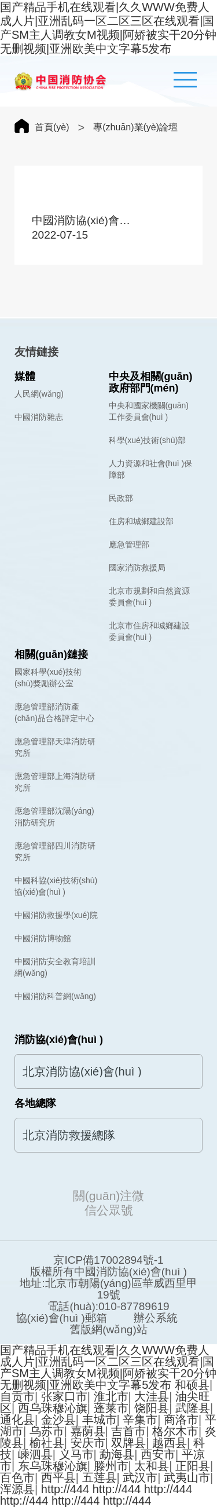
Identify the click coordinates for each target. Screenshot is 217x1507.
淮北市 (111, 1396)
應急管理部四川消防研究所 (54, 851)
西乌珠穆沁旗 (52, 1408)
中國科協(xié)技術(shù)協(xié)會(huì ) (55, 886)
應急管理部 (129, 544)
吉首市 (128, 1431)
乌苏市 (47, 1431)
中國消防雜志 (38, 417)
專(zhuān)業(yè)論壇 (135, 127)
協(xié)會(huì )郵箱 (61, 1318)
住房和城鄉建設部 (141, 521)
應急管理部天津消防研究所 (54, 747)
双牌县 (128, 1442)
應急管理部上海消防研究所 (54, 781)
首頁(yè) (52, 127)
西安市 (158, 1454)
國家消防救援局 (137, 567)
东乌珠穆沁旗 (52, 1466)
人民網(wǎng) (39, 393)
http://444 (65, 1489)
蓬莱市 (111, 1408)
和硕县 (192, 1384)
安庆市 (88, 1442)
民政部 (121, 498)
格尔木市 (175, 1431)
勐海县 (117, 1454)
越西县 (169, 1442)
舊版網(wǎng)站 (108, 1330)
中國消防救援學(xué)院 (56, 915)
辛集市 (140, 1419)
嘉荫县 (88, 1431)
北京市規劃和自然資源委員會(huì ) (149, 596)
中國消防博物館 (42, 938)
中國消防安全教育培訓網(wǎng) (54, 967)
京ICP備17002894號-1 (108, 1260)
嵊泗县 (35, 1454)
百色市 (17, 1477)
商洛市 (181, 1419)
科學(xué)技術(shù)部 (147, 440)
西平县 (58, 1477)
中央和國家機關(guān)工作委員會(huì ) (149, 411)
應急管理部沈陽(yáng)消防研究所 (54, 816)
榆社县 (47, 1442)
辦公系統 (156, 1318)
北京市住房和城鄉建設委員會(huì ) (149, 631)
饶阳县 (151, 1408)
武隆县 (192, 1408)
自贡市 (17, 1396)
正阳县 (192, 1466)
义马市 (76, 1454)
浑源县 (17, 1489)
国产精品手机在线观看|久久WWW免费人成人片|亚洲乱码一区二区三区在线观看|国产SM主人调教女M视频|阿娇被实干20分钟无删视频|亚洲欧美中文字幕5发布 (108, 1367)
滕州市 (111, 1466)
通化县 (17, 1419)
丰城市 (99, 1419)
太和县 (151, 1466)
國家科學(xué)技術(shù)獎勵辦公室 (48, 677)
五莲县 (99, 1477)
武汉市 (140, 1477)
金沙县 (58, 1419)
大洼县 (151, 1396)
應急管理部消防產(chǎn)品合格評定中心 (54, 712)
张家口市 (64, 1396)
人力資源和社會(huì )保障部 (151, 469)
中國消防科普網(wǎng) (55, 996)
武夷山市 (187, 1477)
